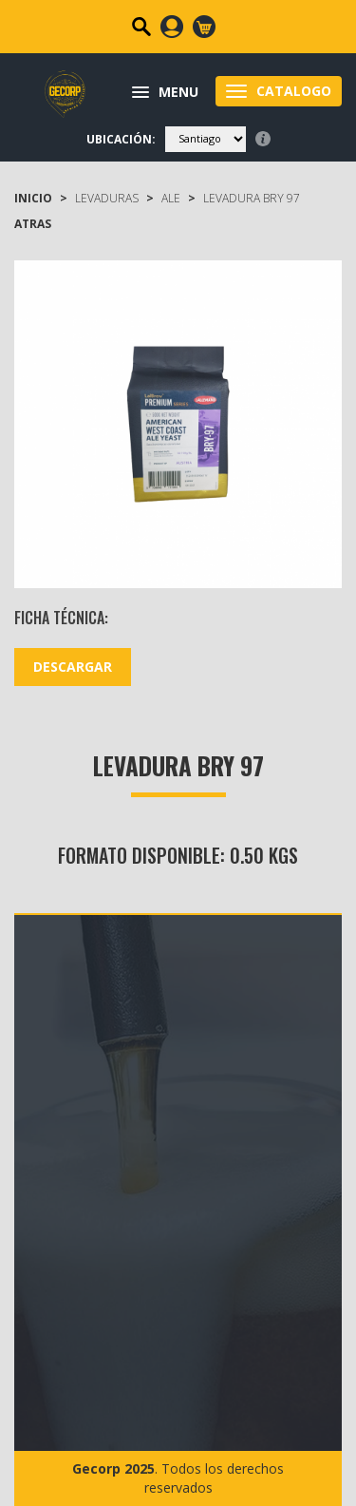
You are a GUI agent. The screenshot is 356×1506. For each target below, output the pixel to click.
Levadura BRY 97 (251, 198)
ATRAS (32, 224)
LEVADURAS (107, 198)
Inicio (33, 198)
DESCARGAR (72, 667)
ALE (170, 198)
